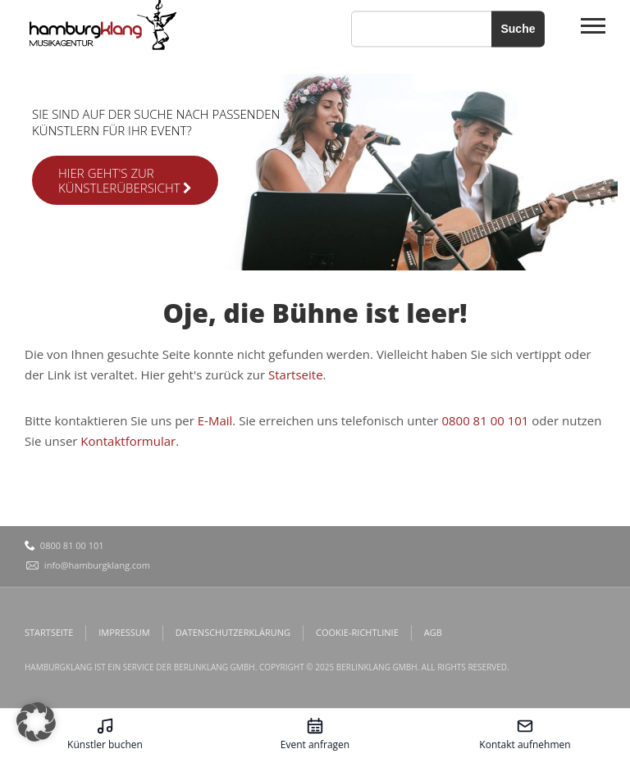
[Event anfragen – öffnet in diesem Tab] (315, 733)
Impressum (123, 632)
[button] (36, 722)
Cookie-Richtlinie (357, 632)
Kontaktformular (128, 441)
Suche (517, 28)
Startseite (295, 374)
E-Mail (215, 420)
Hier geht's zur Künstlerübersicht (125, 180)
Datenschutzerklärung (233, 632)
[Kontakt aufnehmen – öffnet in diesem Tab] (525, 733)
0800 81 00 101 (484, 420)
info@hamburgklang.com (97, 565)
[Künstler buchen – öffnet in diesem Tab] (105, 733)
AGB (433, 632)
